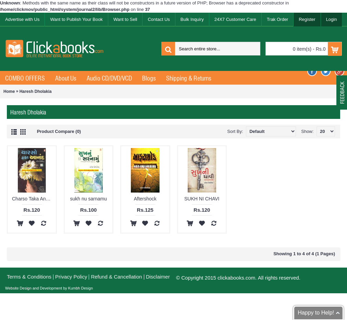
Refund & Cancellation (116, 277)
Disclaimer (158, 277)
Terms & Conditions (29, 277)
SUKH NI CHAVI (201, 198)
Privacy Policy (71, 277)
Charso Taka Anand (33, 198)
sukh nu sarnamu (88, 198)
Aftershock (145, 198)
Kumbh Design (80, 288)
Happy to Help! (316, 313)
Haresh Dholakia (36, 91)
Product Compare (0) (59, 131)
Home (9, 91)
